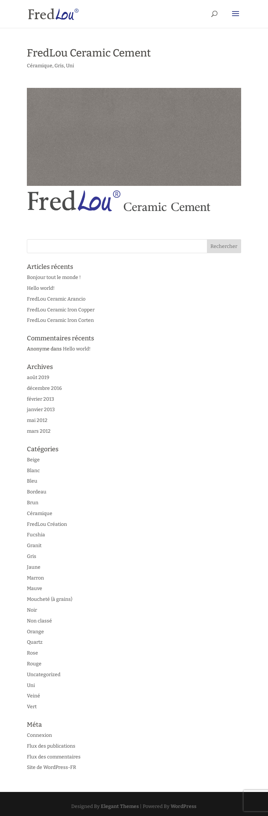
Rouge (34, 664)
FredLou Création (47, 524)
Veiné (33, 696)
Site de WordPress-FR (51, 767)
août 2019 (38, 377)
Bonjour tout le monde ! (54, 277)
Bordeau (36, 492)
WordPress (183, 806)
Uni (70, 66)
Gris (59, 66)
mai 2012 (37, 420)
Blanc (33, 471)
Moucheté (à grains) (49, 599)
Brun (32, 503)
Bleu (32, 481)
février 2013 (40, 399)
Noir (32, 610)
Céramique (39, 66)
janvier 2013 (41, 410)
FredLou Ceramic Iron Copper (61, 310)
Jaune (33, 567)
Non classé (39, 621)
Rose (32, 653)
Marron (35, 578)
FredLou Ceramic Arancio (56, 299)
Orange (35, 632)
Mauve (34, 588)
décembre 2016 (44, 388)
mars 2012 (39, 431)
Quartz (35, 642)
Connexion (39, 735)
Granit (34, 546)
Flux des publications (51, 746)
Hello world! (41, 288)
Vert (32, 707)
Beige (33, 460)
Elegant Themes (120, 806)
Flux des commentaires (54, 757)
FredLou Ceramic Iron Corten (60, 320)
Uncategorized (43, 675)
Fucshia (36, 535)
